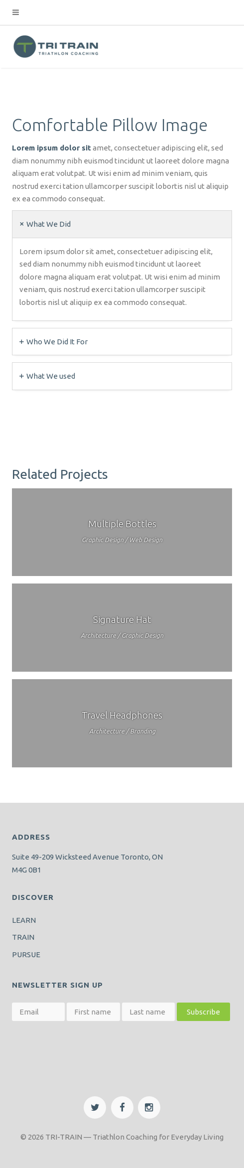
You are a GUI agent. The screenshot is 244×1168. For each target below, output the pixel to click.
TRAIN (23, 937)
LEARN (24, 920)
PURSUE (26, 954)
